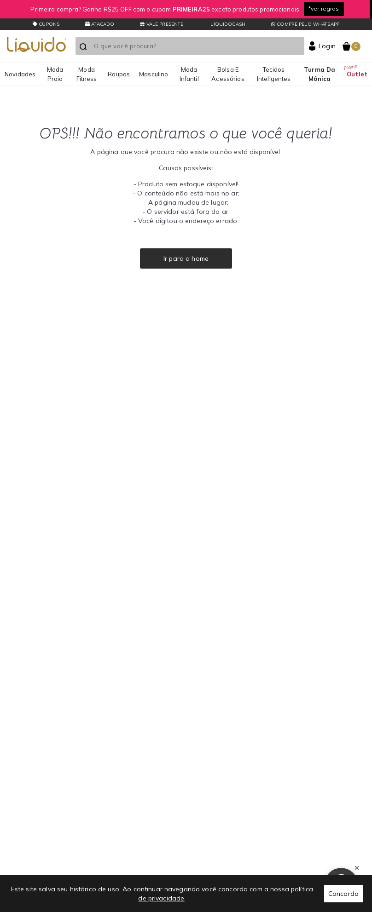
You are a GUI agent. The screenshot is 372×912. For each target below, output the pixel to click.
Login (327, 46)
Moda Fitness (86, 74)
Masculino (153, 74)
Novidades (20, 74)
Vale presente (161, 24)
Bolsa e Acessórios (227, 74)
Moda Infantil (189, 74)
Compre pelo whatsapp (305, 24)
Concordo (343, 893)
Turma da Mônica (319, 74)
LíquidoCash (227, 24)
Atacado (99, 24)
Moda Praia (55, 74)
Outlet (357, 74)
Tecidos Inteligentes (274, 74)
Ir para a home (186, 258)
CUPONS (46, 24)
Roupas (119, 74)
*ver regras (323, 8)
